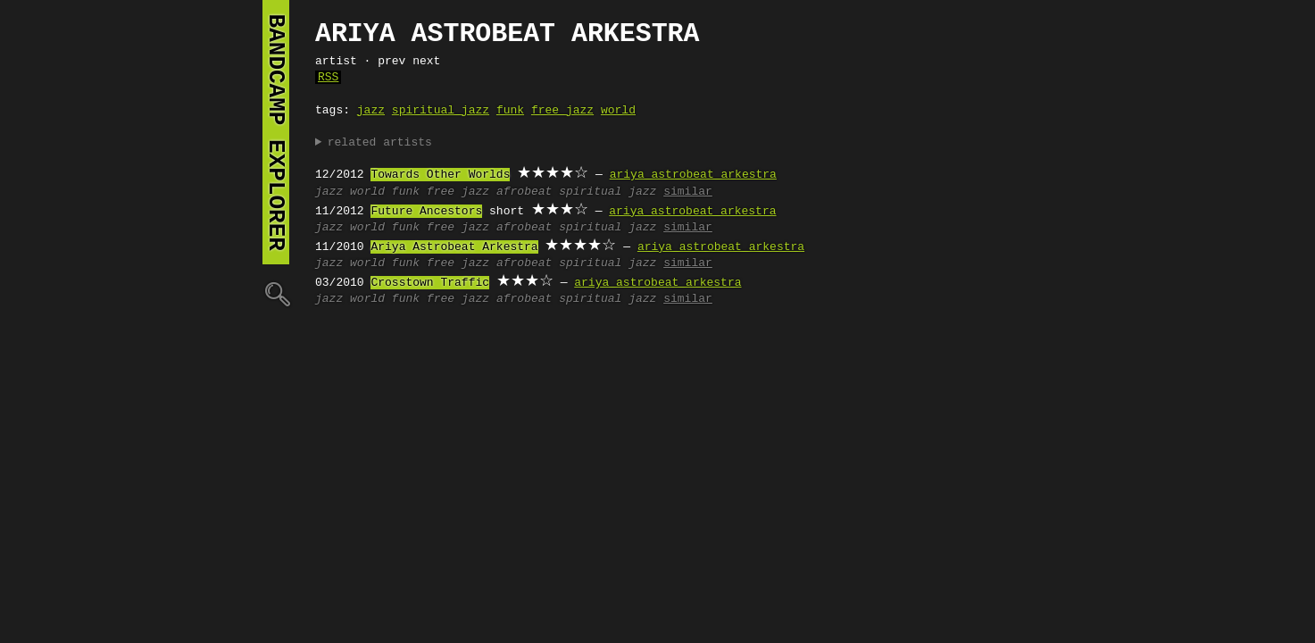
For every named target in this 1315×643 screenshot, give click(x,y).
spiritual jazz (440, 111)
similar (687, 192)
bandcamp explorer (276, 132)
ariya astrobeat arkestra (693, 175)
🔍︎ (276, 293)
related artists (380, 143)
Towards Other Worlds (440, 175)
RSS (328, 78)
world (618, 111)
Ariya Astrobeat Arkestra (453, 247)
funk (510, 111)
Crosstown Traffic (429, 283)
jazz (371, 111)
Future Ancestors (426, 212)
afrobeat (524, 192)
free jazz (562, 111)
